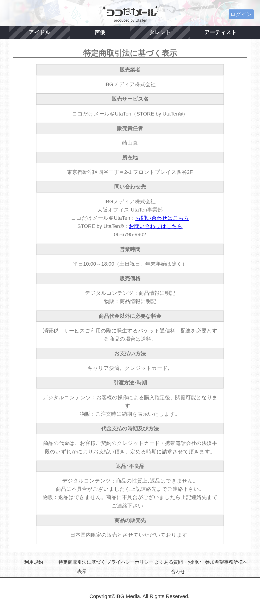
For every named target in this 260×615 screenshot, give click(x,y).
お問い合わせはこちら (162, 218)
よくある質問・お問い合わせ (178, 566)
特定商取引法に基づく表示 (82, 566)
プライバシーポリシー (130, 562)
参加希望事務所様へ (226, 562)
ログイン (241, 14)
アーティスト (220, 32)
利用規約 (33, 562)
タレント (160, 32)
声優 (100, 32)
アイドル (39, 32)
